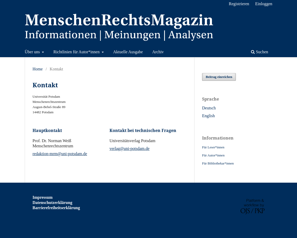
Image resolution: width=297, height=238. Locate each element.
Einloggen (263, 4)
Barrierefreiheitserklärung (56, 208)
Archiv (158, 52)
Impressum (43, 197)
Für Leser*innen (213, 147)
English (208, 116)
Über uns (33, 52)
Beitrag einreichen (219, 77)
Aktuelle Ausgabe (128, 52)
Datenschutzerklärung (52, 202)
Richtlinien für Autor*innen (77, 52)
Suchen (259, 52)
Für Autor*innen (213, 155)
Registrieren (239, 4)
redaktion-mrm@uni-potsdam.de (60, 153)
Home (38, 69)
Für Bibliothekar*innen (218, 163)
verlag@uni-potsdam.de (129, 148)
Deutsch (209, 108)
